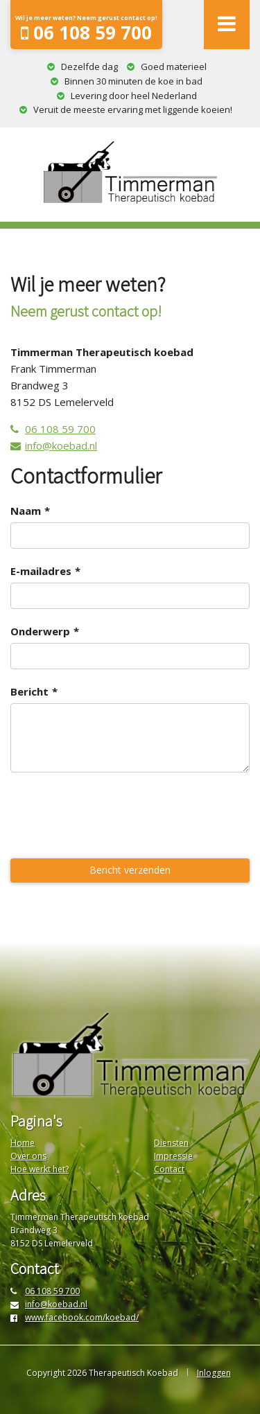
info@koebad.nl (53, 445)
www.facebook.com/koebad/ (74, 1317)
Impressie (173, 1156)
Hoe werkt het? (39, 1169)
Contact (169, 1169)
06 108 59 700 (86, 29)
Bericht (29, 691)
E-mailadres (40, 571)
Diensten (171, 1143)
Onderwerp (40, 631)
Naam (25, 511)
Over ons (28, 1156)
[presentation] (115, 817)
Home (22, 1143)
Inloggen (214, 1373)
